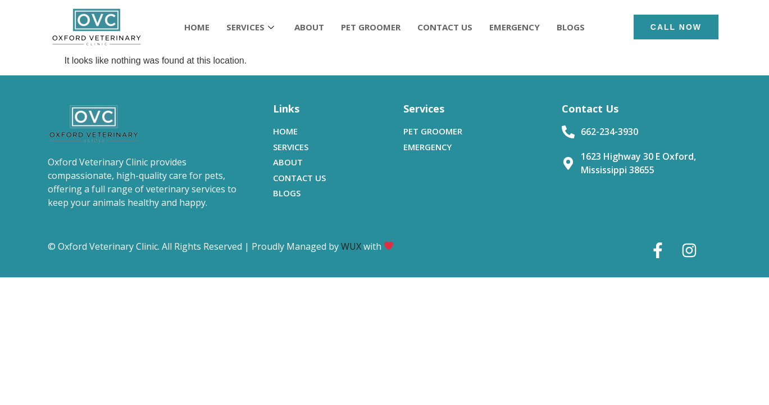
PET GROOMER (371, 27)
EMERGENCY (514, 27)
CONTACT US (444, 27)
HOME (197, 27)
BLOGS (571, 27)
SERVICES (250, 27)
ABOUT (309, 27)
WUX (351, 246)
